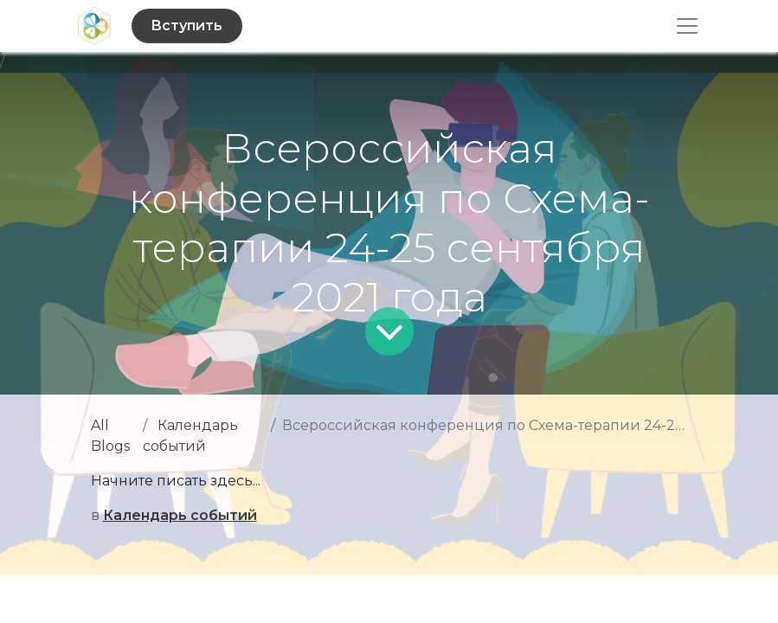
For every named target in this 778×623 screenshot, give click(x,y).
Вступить (186, 25)
